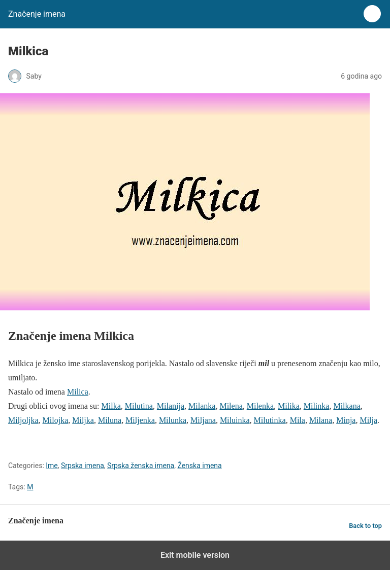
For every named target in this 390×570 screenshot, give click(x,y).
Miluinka (235, 420)
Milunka (172, 420)
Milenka (260, 406)
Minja (345, 420)
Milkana (346, 406)
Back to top (365, 525)
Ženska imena (199, 465)
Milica (77, 391)
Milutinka (270, 420)
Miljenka (140, 420)
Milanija (170, 406)
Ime (52, 465)
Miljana (203, 420)
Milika (289, 406)
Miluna (109, 420)
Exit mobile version (195, 555)
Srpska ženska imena (140, 465)
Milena (230, 406)
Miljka (83, 420)
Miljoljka (23, 420)
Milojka (56, 420)
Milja (368, 420)
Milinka (317, 406)
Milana (320, 420)
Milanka (201, 406)
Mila (297, 420)
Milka (111, 406)
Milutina (139, 406)
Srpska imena (82, 465)
